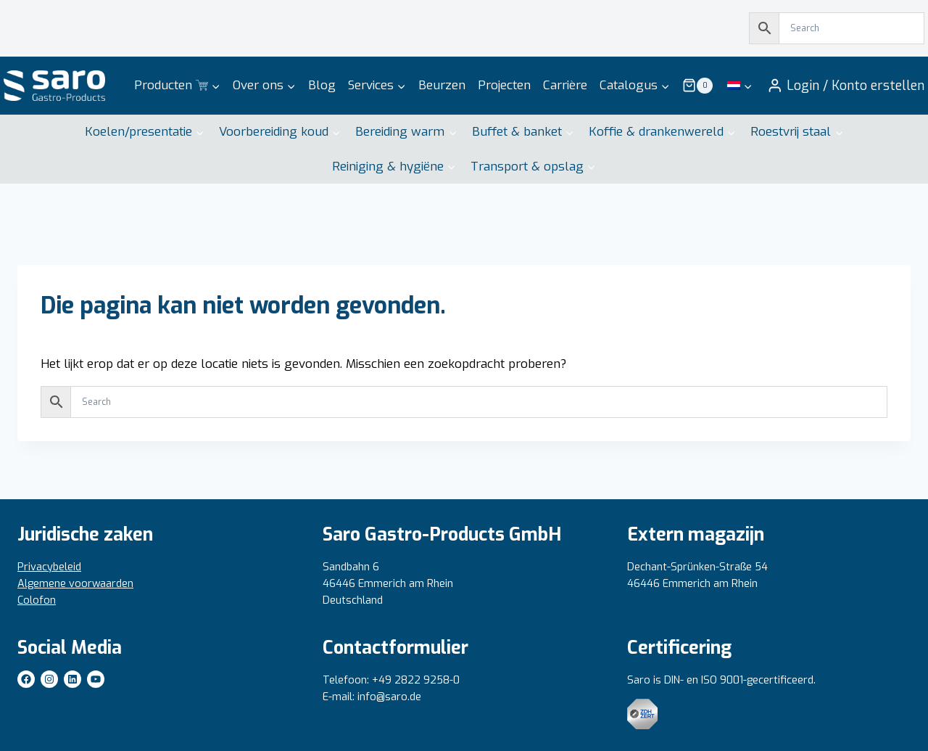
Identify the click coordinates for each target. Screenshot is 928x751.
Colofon (36, 600)
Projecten (504, 85)
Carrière (565, 85)
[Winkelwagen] (697, 86)
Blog (322, 85)
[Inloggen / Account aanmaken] (845, 85)
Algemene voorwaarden (75, 584)
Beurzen (441, 85)
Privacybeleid (49, 567)
